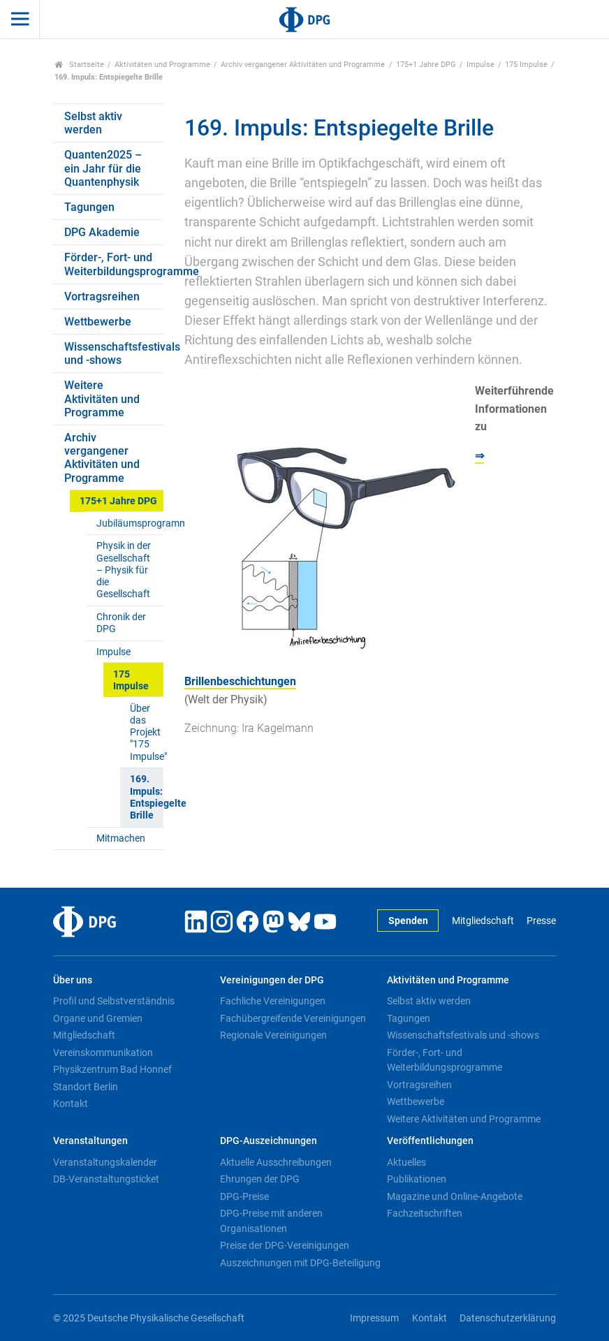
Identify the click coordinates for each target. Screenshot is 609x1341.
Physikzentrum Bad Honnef (112, 1069)
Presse (541, 921)
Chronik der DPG (121, 623)
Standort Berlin (85, 1086)
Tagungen (89, 207)
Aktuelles (406, 1162)
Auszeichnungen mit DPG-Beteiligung (300, 1262)
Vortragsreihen (102, 296)
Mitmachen (120, 838)
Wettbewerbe (97, 321)
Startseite (79, 64)
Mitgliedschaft (483, 921)
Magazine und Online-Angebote (454, 1196)
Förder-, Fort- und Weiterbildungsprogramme (113, 264)
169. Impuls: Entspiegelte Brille (146, 797)
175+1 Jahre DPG (426, 64)
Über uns (72, 980)
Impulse (480, 64)
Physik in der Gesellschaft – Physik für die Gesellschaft (123, 570)
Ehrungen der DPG (260, 1179)
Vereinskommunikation (103, 1052)
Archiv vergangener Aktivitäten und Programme (303, 64)
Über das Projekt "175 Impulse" (146, 733)
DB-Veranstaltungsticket (106, 1179)
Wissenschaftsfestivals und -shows (113, 353)
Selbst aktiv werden (93, 123)
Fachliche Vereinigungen (272, 1000)
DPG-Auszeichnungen (268, 1141)
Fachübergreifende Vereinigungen (293, 1018)
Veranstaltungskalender (105, 1162)
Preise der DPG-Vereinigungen (284, 1245)
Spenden (408, 921)
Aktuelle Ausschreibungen (276, 1162)
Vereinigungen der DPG (272, 980)
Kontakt (70, 1103)
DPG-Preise (244, 1196)
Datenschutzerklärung (508, 1318)
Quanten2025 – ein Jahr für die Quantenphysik (103, 168)
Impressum (374, 1318)
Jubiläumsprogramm (129, 523)
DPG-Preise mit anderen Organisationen (271, 1221)
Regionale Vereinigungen (273, 1035)
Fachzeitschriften (424, 1213)
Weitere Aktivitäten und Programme (102, 398)
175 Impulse (526, 64)
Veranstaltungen (90, 1141)
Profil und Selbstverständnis (114, 1000)
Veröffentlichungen (430, 1141)
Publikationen (416, 1179)
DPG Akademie (102, 232)
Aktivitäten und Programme (162, 64)
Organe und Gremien (97, 1018)
